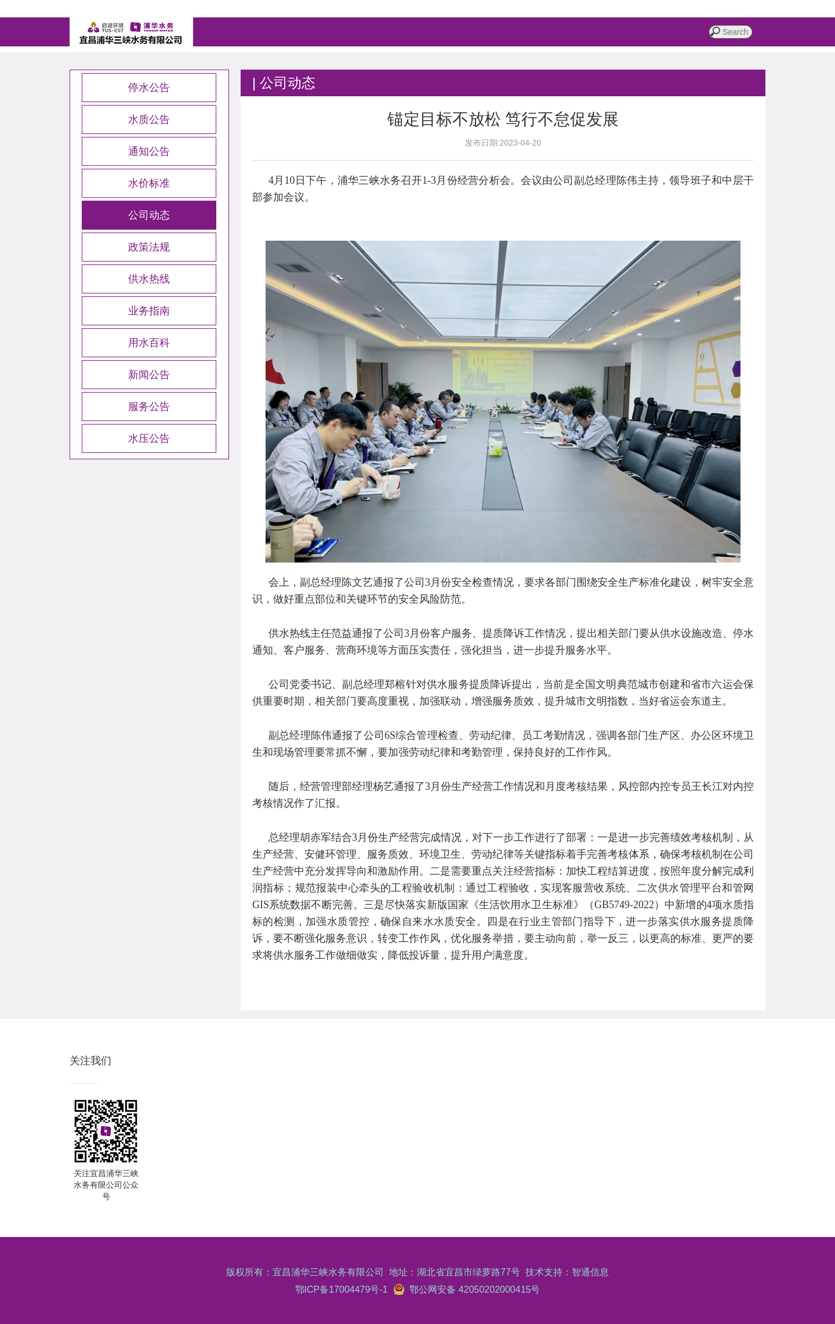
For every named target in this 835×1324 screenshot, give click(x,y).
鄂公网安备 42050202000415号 (472, 1289)
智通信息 (590, 1272)
